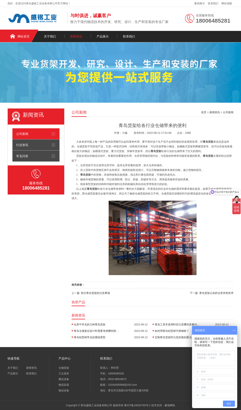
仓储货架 (64, 367)
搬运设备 (64, 379)
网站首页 (24, 36)
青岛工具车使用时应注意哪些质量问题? (177, 324)
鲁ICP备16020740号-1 (137, 405)
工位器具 (64, 373)
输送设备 (64, 390)
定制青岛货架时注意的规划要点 (173, 337)
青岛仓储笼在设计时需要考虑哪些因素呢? (96, 330)
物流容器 (64, 384)
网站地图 (226, 3)
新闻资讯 (76, 36)
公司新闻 (22, 133)
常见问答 (22, 156)
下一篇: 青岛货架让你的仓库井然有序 (211, 292)
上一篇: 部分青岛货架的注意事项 (91, 292)
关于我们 (50, 36)
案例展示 (199, 3)
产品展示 (103, 36)
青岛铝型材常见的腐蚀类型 (89, 337)
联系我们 (213, 3)
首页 (203, 112)
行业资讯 (22, 145)
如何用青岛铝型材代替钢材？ (172, 330)
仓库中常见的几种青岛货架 (89, 324)
